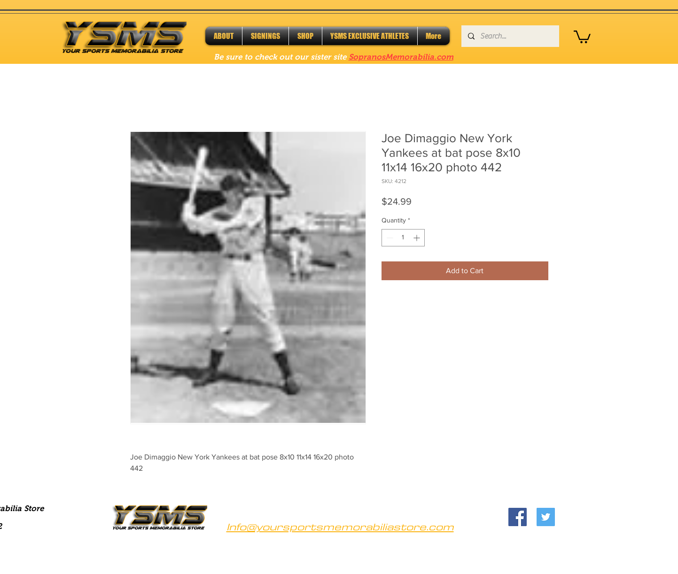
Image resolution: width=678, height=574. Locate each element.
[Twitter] (546, 517)
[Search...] (509, 36)
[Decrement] (389, 238)
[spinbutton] (403, 238)
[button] (582, 36)
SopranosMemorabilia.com (401, 57)
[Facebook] (517, 517)
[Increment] (417, 238)
